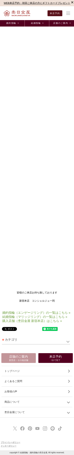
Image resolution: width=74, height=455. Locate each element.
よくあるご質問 (13, 381)
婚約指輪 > (12, 23)
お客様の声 (10, 391)
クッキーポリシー (8, 446)
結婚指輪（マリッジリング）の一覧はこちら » (34, 316)
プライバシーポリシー (10, 442)
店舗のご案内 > (62, 23)
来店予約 (55, 13)
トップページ (12, 371)
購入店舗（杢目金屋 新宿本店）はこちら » (32, 321)
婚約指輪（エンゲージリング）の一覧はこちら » (36, 312)
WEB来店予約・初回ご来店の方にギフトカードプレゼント (37, 3)
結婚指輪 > (37, 23)
